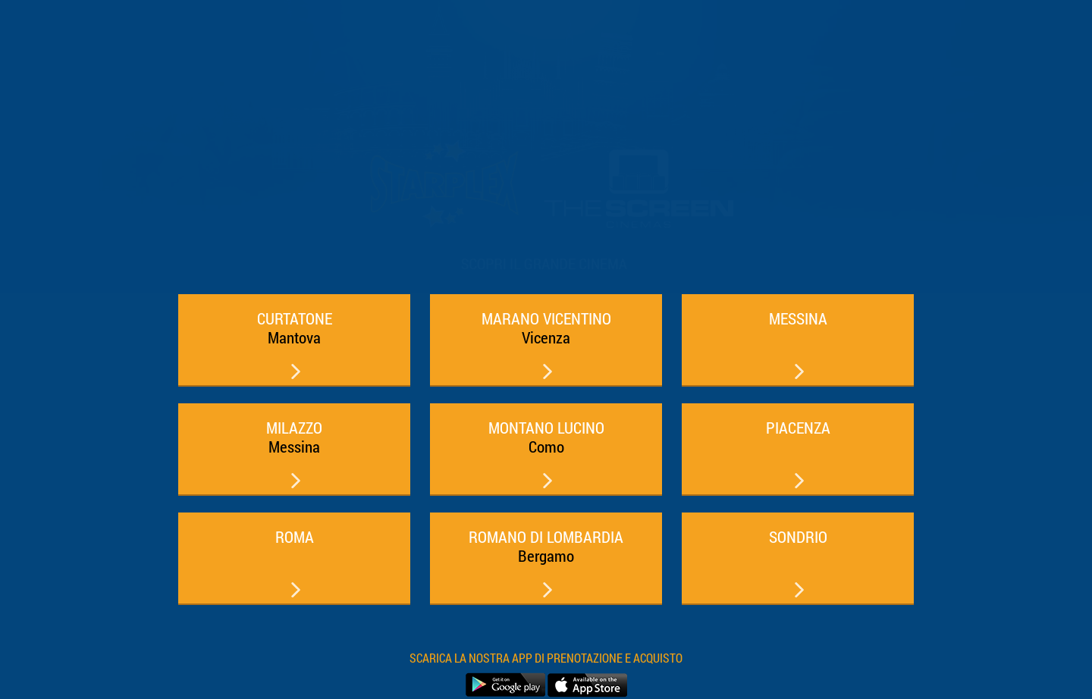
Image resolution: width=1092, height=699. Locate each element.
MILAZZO (294, 437)
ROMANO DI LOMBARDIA (546, 546)
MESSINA (798, 318)
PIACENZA (798, 427)
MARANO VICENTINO (546, 328)
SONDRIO (798, 536)
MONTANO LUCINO (546, 437)
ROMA (294, 536)
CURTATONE (294, 328)
